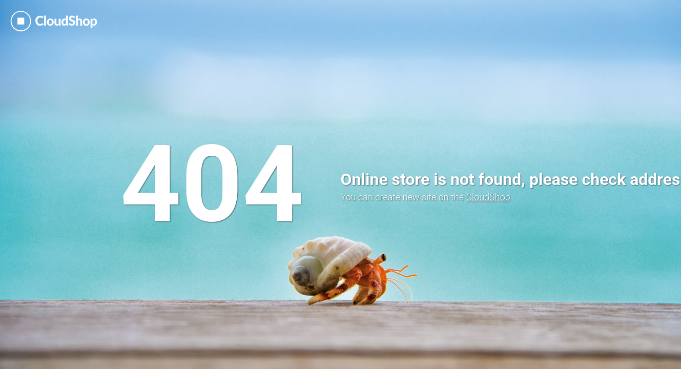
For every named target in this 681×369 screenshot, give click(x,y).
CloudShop (488, 197)
